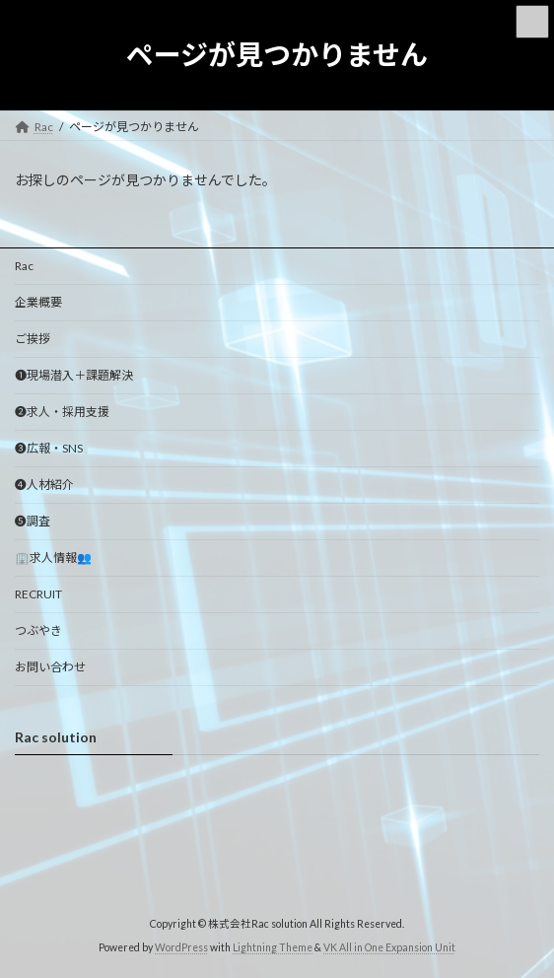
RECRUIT (38, 594)
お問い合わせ (50, 667)
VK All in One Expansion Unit (389, 947)
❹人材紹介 (44, 484)
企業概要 (38, 302)
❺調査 (32, 521)
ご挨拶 (32, 338)
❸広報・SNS (49, 448)
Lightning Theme (272, 947)
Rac (24, 265)
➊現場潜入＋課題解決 (74, 375)
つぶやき (38, 630)
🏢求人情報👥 (53, 557)
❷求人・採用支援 (62, 411)
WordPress (181, 947)
